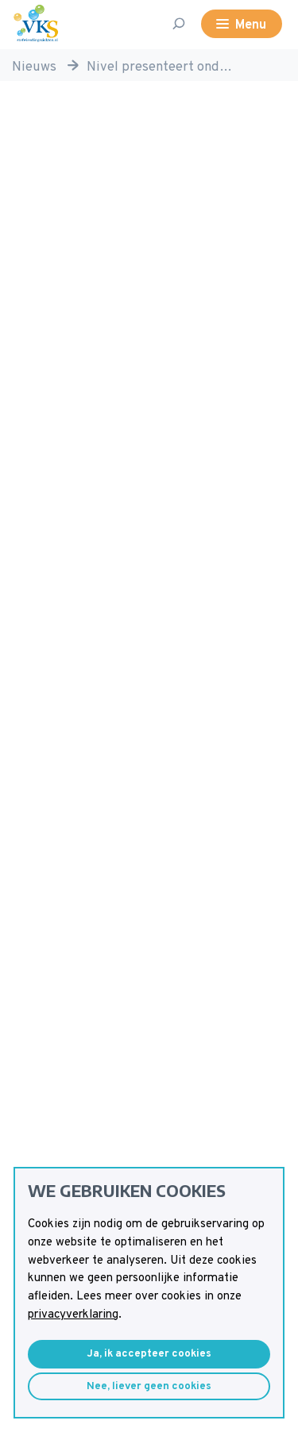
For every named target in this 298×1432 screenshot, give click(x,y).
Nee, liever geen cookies (149, 1386)
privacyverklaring (73, 1314)
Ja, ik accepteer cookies (149, 1354)
